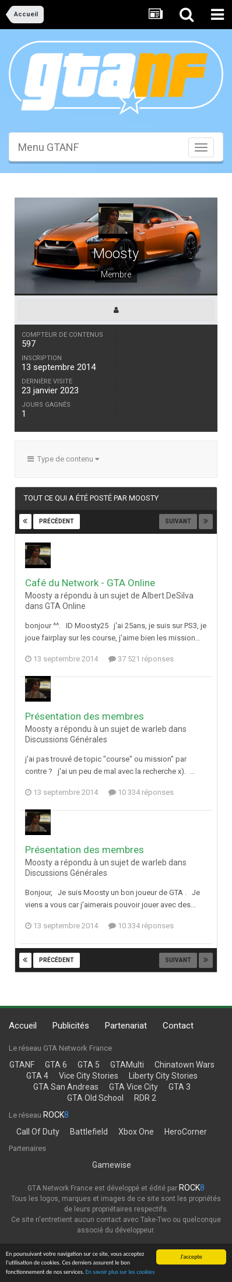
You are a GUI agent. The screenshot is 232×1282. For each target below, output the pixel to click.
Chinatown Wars (184, 1064)
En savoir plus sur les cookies (120, 1272)
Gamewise (111, 1165)
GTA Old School (95, 1098)
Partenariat (126, 1025)
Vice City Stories (88, 1075)
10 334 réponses (141, 792)
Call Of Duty (37, 1131)
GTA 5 (89, 1064)
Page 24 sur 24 (116, 522)
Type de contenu (63, 459)
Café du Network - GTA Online (90, 583)
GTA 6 (56, 1064)
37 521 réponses (141, 658)
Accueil (23, 1025)
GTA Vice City (133, 1086)
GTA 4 (37, 1075)
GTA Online (65, 606)
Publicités (70, 1025)
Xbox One (136, 1131)
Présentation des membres (84, 716)
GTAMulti (127, 1064)
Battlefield (89, 1131)
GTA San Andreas (66, 1086)
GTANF (21, 1064)
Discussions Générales (66, 739)
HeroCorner (185, 1131)
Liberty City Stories (163, 1075)
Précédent (56, 521)
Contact (178, 1025)
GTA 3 (179, 1086)
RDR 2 (145, 1098)
